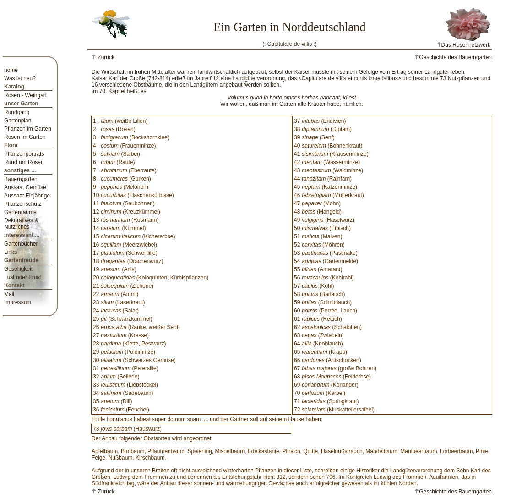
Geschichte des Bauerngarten (453, 57)
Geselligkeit (18, 269)
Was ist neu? (20, 78)
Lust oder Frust (22, 277)
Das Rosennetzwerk (463, 45)
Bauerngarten (21, 179)
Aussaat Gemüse (25, 187)
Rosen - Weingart (25, 95)
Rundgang (16, 112)
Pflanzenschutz (22, 204)
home (11, 70)
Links (10, 252)
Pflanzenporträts (24, 154)
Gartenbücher (21, 244)
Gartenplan (17, 120)
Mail (9, 294)
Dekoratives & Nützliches (21, 223)
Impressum (17, 302)
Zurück (105, 57)
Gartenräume (20, 212)
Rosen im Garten (25, 137)
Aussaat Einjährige (27, 195)
